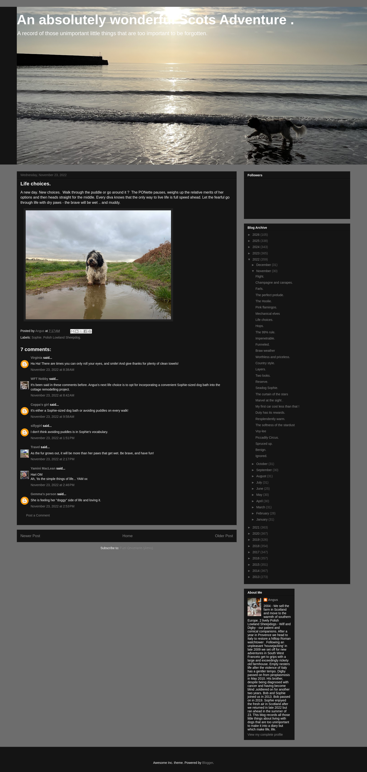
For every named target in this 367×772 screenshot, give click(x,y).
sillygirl (36, 426)
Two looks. (262, 375)
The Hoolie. (263, 301)
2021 (256, 527)
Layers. (260, 369)
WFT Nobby (39, 379)
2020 (256, 533)
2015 (256, 564)
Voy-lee (260, 431)
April (259, 501)
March (261, 507)
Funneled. (262, 344)
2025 (256, 241)
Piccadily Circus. (267, 437)
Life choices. (264, 320)
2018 (256, 546)
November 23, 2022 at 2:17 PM (52, 459)
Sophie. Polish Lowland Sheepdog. (56, 337)
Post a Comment (38, 515)
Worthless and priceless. (272, 357)
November (264, 271)
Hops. (259, 326)
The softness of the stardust (275, 425)
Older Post (224, 536)
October (262, 464)
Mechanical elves (267, 313)
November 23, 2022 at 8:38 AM (52, 369)
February (263, 513)
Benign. (260, 450)
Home (127, 536)
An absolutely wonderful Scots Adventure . (155, 19)
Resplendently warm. (270, 419)
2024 (256, 247)
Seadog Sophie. (266, 388)
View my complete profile (265, 734)
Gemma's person (43, 494)
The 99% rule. (265, 332)
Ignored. (261, 456)
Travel (35, 447)
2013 (256, 577)
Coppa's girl (40, 404)
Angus (273, 600)
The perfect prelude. (269, 295)
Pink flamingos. (266, 307)
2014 (256, 571)
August (261, 476)
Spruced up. (264, 443)
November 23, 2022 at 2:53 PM (52, 506)
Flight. (259, 276)
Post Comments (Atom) (136, 548)
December (264, 265)
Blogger (207, 763)
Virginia (36, 357)
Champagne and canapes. (274, 282)
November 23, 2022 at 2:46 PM (52, 485)
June (260, 488)
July (259, 482)
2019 (256, 539)
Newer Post (30, 536)
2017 (256, 552)
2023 (256, 253)
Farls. (259, 288)
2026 (256, 234)
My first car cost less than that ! (277, 406)
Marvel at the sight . (269, 400)
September (264, 470)
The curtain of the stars (271, 394)
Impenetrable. (265, 338)
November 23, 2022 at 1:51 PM (52, 438)
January (262, 519)
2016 (256, 558)
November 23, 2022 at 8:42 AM (52, 395)
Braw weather (265, 350)
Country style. (265, 363)
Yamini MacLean (43, 468)
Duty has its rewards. (270, 412)
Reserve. (261, 382)
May (259, 495)
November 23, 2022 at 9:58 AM (52, 416)
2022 (256, 259)
